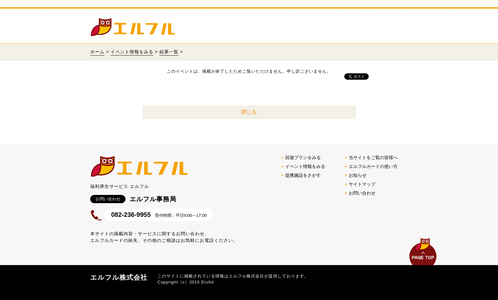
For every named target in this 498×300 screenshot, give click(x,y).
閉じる (249, 112)
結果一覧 (168, 51)
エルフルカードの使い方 (373, 166)
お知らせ (358, 175)
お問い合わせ (362, 193)
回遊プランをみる (303, 157)
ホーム (97, 51)
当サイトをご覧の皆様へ (373, 157)
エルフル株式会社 (118, 277)
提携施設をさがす (303, 175)
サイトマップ (362, 184)
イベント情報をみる (132, 51)
